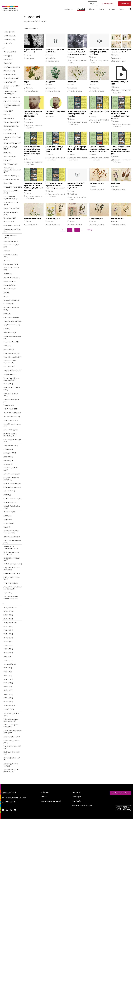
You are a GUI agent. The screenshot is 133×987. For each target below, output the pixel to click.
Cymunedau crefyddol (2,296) (13, 589)
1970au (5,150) (11, 791)
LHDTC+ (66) (10, 191)
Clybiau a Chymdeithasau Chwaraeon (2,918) (12, 648)
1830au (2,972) (11, 820)
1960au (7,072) (11, 787)
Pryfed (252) (10, 421)
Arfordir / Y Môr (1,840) (14, 527)
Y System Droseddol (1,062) (13, 155)
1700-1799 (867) (12, 853)
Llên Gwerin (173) (12, 274)
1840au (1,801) (11, 824)
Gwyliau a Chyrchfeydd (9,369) (14, 186)
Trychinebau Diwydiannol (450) (14, 328)
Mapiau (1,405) (11, 472)
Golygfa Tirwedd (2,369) (14, 499)
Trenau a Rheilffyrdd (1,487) (13, 365)
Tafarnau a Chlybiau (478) (13, 218)
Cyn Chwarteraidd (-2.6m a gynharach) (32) (14, 923)
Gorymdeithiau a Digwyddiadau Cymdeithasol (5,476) (13, 210)
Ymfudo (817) (11, 200)
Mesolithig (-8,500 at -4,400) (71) (13, 910)
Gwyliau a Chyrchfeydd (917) (14, 180)
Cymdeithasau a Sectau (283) (14, 610)
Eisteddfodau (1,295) (13, 270)
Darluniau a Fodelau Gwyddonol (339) (13, 443)
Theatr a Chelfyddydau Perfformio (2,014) (14, 116)
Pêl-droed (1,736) (12, 638)
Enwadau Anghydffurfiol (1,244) (14, 570)
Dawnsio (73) (10, 82)
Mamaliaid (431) (11, 425)
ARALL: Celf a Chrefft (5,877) (13, 129)
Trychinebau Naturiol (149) (13, 511)
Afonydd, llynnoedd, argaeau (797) (12, 521)
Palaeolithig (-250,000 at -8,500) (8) (14, 916)
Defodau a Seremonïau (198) (14, 595)
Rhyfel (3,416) (11, 725)
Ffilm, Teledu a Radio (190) (13, 87)
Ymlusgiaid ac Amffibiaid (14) (14, 437)
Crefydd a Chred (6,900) (14, 544)
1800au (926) (10, 808)
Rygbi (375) (10, 642)
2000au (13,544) (11, 746)
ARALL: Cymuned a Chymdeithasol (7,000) (14, 245)
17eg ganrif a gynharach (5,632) (15, 858)
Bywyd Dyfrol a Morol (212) (13, 397)
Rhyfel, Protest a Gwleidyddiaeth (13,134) (15, 669)
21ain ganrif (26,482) (14, 742)
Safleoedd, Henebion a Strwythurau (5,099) (13, 532)
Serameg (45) (11, 74)
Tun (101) (9, 360)
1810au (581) (10, 812)
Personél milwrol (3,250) (14, 713)
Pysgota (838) (11, 634)
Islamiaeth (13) (11, 560)
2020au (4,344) (11, 754)
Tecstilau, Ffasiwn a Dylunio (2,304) (13, 110)
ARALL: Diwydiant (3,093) (14, 385)
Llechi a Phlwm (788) (13, 352)
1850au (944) (10, 828)
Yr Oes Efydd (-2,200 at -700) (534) (14, 897)
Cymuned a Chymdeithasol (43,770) (15, 136)
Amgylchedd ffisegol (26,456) (13, 454)
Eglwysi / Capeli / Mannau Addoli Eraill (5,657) (13, 465)
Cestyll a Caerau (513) (13, 459)
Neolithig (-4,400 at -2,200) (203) (12, 903)
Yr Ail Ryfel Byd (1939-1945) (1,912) (13, 707)
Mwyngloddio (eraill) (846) (13, 338)
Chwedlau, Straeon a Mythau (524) (13, 286)
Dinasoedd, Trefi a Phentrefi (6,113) (12, 477)
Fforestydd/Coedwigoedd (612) (14, 490)
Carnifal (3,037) (11, 141)
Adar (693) (9, 402)
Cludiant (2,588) (11, 370)
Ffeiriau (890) (10, 164)
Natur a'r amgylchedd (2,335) (14, 390)
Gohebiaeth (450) (12, 149)
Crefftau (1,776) (11, 78)
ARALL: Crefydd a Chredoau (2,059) (12, 620)
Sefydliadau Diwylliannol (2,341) (14, 264)
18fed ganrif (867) (13, 849)
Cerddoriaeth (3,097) (13, 97)
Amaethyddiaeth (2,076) (14, 297)
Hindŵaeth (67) (11, 556)
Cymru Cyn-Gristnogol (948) (13, 576)
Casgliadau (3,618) (13, 52)
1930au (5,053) (11, 775)
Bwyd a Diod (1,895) (13, 168)
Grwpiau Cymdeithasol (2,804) (14, 232)
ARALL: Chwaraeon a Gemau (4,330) (13, 662)
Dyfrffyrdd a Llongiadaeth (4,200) (14, 376)
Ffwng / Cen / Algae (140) (14, 417)
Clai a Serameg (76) (13, 343)
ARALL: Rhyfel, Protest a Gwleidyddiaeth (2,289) (14, 731)
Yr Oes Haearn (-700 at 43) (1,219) (14, 891)
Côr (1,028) (10, 145)
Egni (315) (9, 318)
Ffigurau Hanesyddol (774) (13, 279)
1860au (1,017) (11, 832)
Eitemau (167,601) (13, 47)
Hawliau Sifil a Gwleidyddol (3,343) (13, 682)
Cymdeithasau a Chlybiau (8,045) (11, 239)
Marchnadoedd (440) (13, 195)
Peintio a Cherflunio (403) (14, 101)
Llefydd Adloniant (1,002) (14, 160)
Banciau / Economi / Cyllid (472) (13, 302)
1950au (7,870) (11, 783)
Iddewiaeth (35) (11, 564)
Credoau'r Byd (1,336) (13, 615)
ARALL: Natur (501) (12, 448)
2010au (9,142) (11, 750)
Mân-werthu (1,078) (13, 348)
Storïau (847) (11, 60)
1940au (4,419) (11, 779)
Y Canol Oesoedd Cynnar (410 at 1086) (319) (14, 878)
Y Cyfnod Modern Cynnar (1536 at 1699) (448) (14, 865)
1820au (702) (10, 816)
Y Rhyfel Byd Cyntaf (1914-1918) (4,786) (13, 695)
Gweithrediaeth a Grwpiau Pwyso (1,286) (14, 675)
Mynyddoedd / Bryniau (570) (14, 505)
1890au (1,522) (11, 845)
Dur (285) (9, 356)
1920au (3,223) (11, 770)
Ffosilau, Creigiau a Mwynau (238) (12, 412)
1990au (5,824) (11, 799)
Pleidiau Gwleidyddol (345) (13, 701)
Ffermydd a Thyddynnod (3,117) (14, 483)
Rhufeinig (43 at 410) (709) (13, 884)
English (89, 5)
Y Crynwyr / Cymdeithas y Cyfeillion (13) (14, 582)
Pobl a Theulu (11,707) (13, 204)
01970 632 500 (13, 965)
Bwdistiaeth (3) (11, 548)
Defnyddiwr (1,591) (13, 56)
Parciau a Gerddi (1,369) (14, 516)
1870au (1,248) (11, 837)
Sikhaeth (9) (10, 604)
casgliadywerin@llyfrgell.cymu (18, 961)
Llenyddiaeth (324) (12, 92)
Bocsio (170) (10, 630)
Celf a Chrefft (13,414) (14, 70)
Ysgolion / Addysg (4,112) (14, 223)
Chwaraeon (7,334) (13, 626)
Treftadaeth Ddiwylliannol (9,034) (14, 252)
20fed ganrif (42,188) (14, 758)
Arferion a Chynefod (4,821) (13, 258)
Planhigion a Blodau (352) (13, 430)
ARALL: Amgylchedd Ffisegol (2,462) (13, 538)
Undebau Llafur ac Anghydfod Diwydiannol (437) (14, 719)
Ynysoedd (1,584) (12, 495)
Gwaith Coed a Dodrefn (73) (14, 123)
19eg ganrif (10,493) (13, 804)
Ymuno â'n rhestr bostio (116, 955)
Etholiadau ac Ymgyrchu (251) (14, 688)
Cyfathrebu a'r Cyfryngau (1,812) (14, 313)
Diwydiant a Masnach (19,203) (14, 292)
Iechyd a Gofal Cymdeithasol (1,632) (13, 173)
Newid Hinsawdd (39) (13, 406)
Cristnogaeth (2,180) (13, 552)
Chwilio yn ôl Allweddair (33, 35)
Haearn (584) (10, 333)
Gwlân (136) (10, 381)
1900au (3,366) (11, 762)
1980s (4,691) (11, 795)
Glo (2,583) (10, 308)
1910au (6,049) (11, 766)
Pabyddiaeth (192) (12, 600)
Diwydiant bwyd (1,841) (14, 322)
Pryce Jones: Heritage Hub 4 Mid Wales (56, 131)
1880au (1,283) (11, 841)
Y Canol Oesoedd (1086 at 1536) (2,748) (14, 871)
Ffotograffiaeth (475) (13, 105)
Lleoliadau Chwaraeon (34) (13, 656)
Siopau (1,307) (11, 227)
